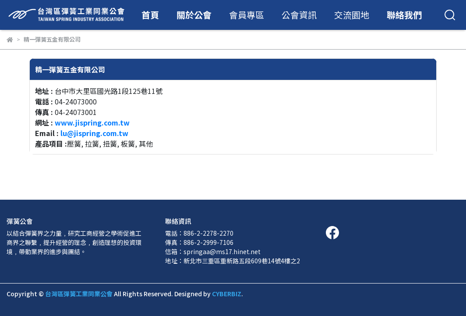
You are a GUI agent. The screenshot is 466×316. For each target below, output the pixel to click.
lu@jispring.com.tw (94, 133)
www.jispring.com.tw (92, 122)
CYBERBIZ (226, 293)
